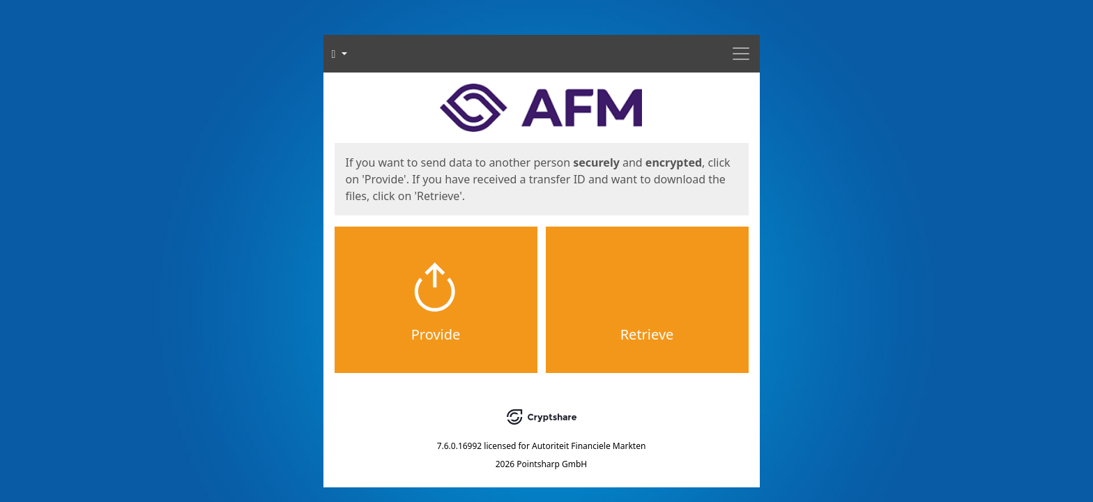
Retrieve (647, 334)
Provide (436, 334)
